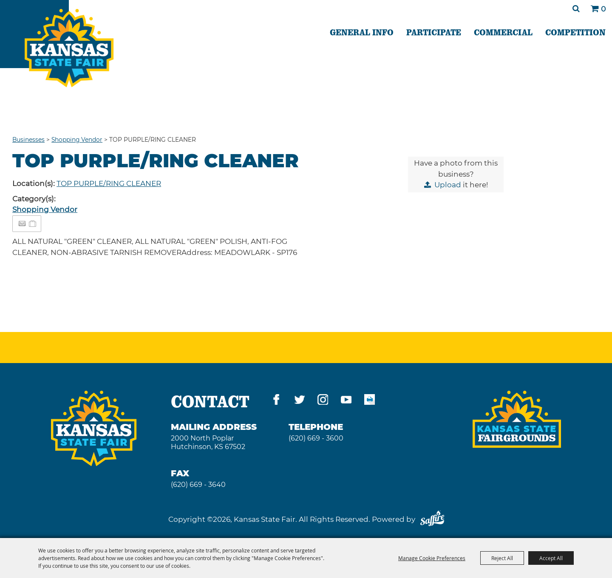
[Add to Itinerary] (33, 223)
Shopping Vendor (76, 139)
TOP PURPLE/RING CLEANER (109, 183)
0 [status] (603, 9)
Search (576, 8)
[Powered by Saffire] (432, 519)
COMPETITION (575, 32)
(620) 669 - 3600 (316, 438)
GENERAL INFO (362, 32)
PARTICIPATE (433, 32)
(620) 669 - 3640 (198, 485)
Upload (447, 184)
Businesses (28, 139)
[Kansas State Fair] (69, 48)
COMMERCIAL (503, 32)
